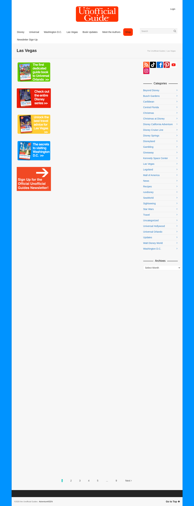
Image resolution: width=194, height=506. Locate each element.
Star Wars (148, 209)
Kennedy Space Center (155, 158)
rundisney (148, 192)
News (146, 180)
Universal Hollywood (154, 226)
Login (172, 9)
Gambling (148, 147)
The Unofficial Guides (156, 51)
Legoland (148, 169)
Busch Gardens (151, 96)
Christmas (148, 113)
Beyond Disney (151, 90)
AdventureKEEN (46, 502)
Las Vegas (148, 163)
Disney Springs (151, 135)
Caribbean (148, 101)
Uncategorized (151, 220)
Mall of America (151, 175)
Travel (146, 214)
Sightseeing (149, 203)
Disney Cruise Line (153, 130)
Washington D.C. (152, 248)
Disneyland (149, 141)
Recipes (147, 186)
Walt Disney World (153, 243)
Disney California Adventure (158, 124)
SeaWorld (148, 197)
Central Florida (151, 107)
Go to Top (173, 501)
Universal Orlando (152, 231)
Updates (147, 237)
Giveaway (148, 152)
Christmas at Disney (154, 118)
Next (128, 480)
